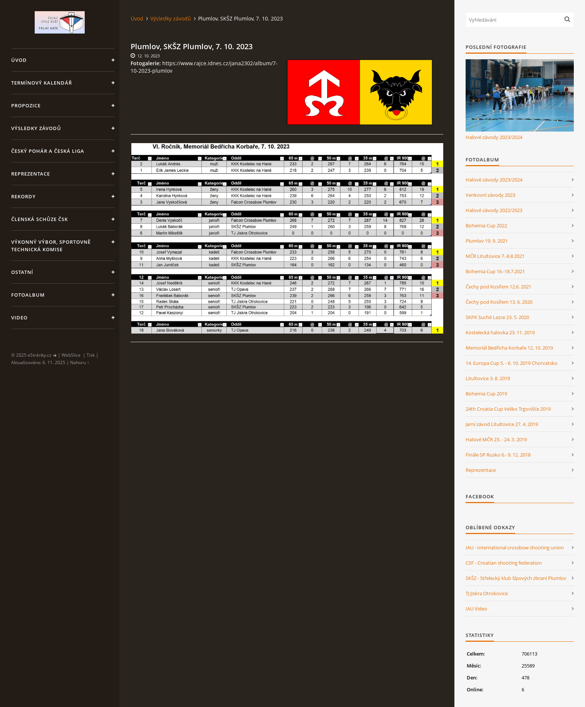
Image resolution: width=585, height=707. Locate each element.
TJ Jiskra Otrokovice (487, 593)
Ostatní (22, 272)
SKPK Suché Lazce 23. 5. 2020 (497, 317)
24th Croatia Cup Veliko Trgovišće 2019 (508, 408)
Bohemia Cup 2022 (486, 225)
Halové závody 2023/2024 (494, 137)
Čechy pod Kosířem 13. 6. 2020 (499, 302)
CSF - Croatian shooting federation (504, 562)
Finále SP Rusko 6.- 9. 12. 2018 (498, 454)
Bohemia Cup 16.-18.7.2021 (495, 271)
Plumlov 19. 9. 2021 (487, 240)
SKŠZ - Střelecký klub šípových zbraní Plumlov (516, 578)
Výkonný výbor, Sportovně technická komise (51, 246)
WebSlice (71, 355)
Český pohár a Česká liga (47, 151)
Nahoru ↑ (79, 362)
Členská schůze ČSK (39, 219)
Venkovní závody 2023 (490, 195)
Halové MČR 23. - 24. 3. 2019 (496, 439)
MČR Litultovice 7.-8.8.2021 (495, 256)
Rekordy (23, 196)
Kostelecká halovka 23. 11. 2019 (500, 332)
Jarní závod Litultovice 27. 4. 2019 (502, 424)
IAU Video (476, 608)
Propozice (26, 105)
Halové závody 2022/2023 (494, 210)
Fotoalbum (28, 294)
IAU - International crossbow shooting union (515, 547)
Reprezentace (30, 173)
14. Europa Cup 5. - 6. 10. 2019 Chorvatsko (511, 363)
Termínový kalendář (41, 82)
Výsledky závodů (36, 128)
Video (19, 317)
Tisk (91, 355)
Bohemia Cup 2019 (486, 393)
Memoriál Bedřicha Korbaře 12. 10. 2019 (509, 347)
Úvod (19, 60)
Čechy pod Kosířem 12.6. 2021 (498, 286)
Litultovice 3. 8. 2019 (488, 378)
